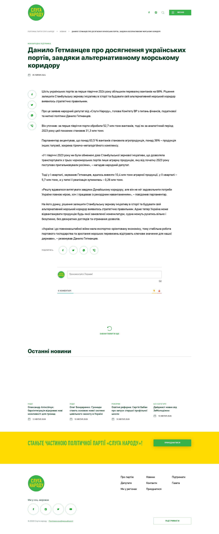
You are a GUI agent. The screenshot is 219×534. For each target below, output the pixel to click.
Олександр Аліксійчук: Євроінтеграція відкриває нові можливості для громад (45, 410)
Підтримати (178, 477)
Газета (176, 483)
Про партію (127, 477)
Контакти (151, 483)
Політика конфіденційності (61, 521)
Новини (63, 32)
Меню (177, 13)
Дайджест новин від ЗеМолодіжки (165, 409)
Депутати (126, 483)
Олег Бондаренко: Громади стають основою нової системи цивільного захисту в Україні (87, 410)
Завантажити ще (109, 334)
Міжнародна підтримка (39, 44)
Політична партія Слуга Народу (41, 32)
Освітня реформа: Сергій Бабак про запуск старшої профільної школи (129, 410)
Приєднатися (172, 443)
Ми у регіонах (129, 489)
